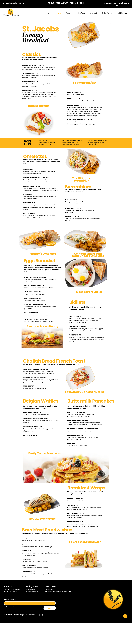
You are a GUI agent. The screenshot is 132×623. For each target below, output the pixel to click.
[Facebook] (39, 615)
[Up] (125, 616)
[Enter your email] (29, 603)
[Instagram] (42, 615)
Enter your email (10, 600)
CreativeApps (32, 615)
